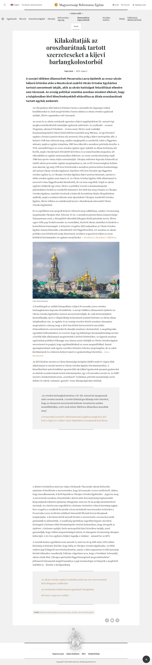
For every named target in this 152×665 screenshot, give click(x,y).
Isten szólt (76, 13)
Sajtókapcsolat (139, 5)
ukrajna (74, 612)
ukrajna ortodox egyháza (49, 612)
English (16, 5)
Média (122, 18)
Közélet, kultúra (106, 18)
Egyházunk (12, 18)
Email (115, 5)
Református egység (63, 18)
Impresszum (58, 653)
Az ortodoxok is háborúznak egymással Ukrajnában (67, 589)
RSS (84, 653)
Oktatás (51, 18)
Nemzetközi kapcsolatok (83, 18)
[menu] (5, 5)
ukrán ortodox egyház (86, 612)
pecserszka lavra (65, 612)
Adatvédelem (72, 653)
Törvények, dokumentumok (32, 5)
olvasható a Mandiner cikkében (100, 237)
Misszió (22, 18)
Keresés (125, 5)
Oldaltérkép (94, 653)
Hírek (76, 26)
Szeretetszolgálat (37, 18)
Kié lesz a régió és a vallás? (55, 595)
